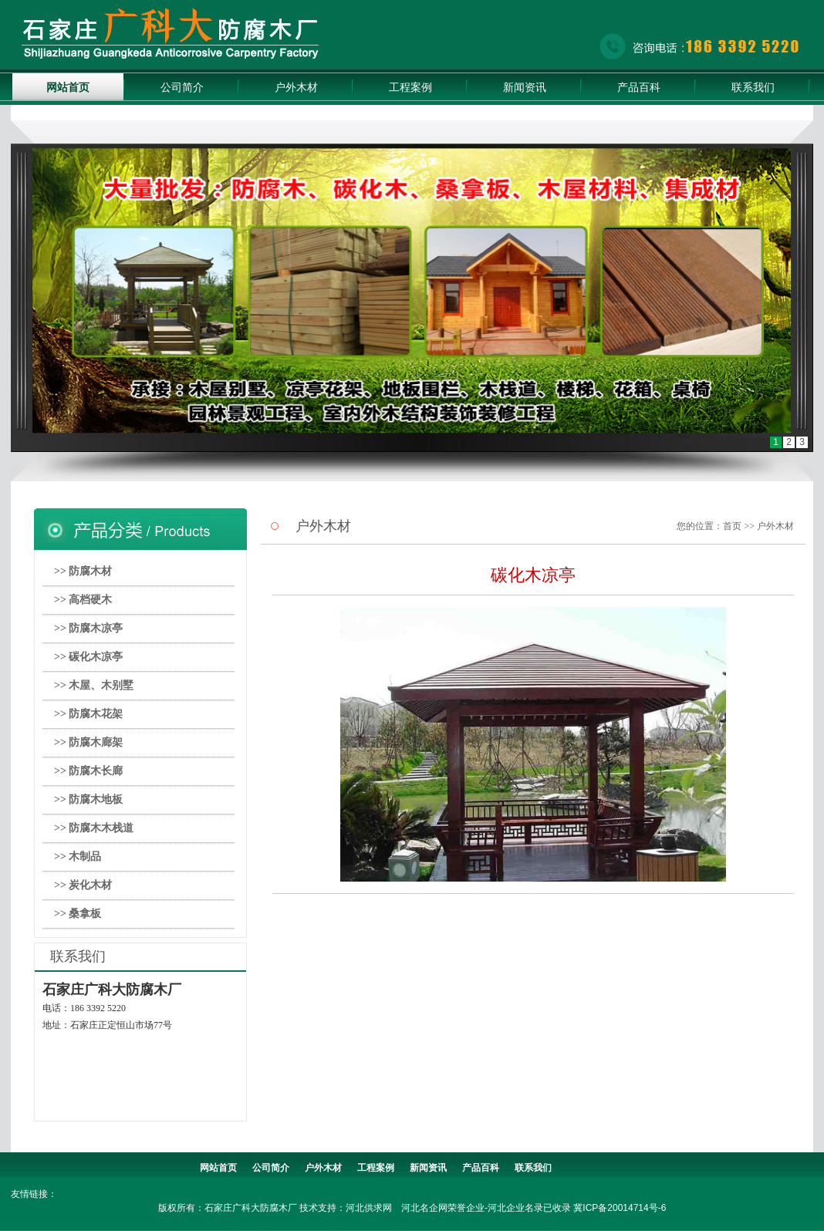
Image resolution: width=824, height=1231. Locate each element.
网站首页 (67, 87)
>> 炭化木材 (83, 885)
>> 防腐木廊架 (88, 742)
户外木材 (296, 87)
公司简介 (182, 87)
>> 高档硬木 (83, 599)
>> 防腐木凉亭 (88, 628)
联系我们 (753, 87)
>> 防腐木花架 (88, 714)
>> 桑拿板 (77, 913)
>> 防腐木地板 (88, 799)
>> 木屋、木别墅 (93, 685)
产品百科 (638, 87)
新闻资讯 (524, 87)
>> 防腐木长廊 (88, 771)
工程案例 (410, 87)
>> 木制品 (77, 856)
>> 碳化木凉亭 (88, 657)
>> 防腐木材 (83, 571)
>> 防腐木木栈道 (93, 828)
